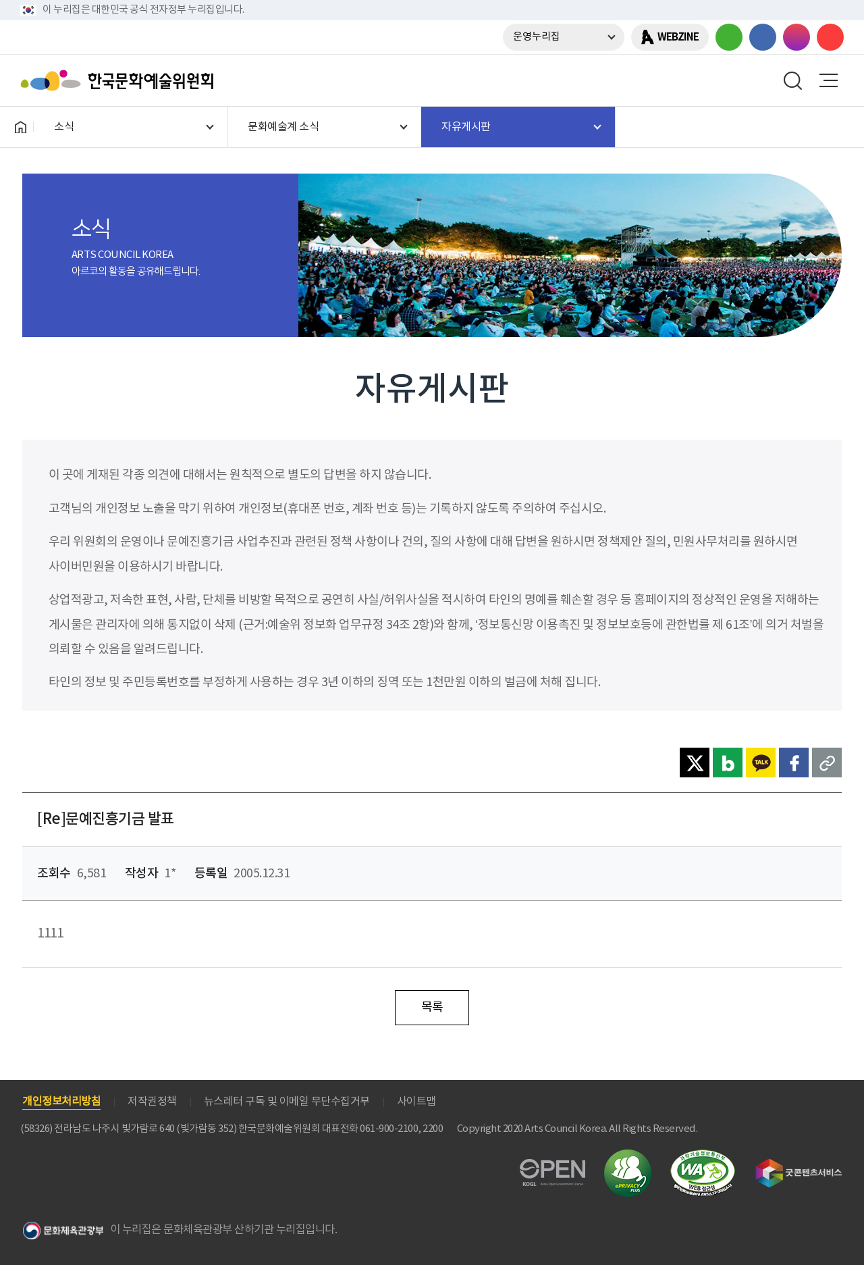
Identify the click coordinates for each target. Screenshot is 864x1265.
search (793, 80)
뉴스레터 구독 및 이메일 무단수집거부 (287, 1101)
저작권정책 (152, 1101)
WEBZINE (678, 37)
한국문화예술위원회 (120, 80)
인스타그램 (796, 37)
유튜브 (830, 37)
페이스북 (762, 37)
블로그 (729, 37)
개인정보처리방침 (61, 1101)
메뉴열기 (828, 80)
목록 (432, 1007)
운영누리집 (536, 37)
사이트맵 (416, 1101)
